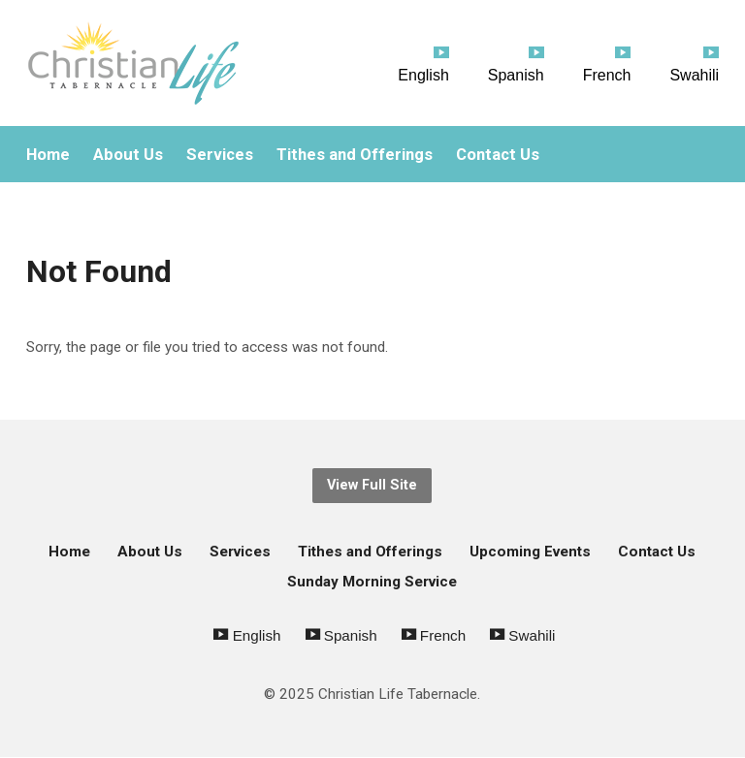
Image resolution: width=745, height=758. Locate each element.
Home (48, 154)
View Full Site (372, 485)
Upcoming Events (530, 551)
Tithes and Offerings (354, 154)
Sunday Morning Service (372, 581)
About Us (128, 154)
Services (219, 154)
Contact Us (497, 154)
